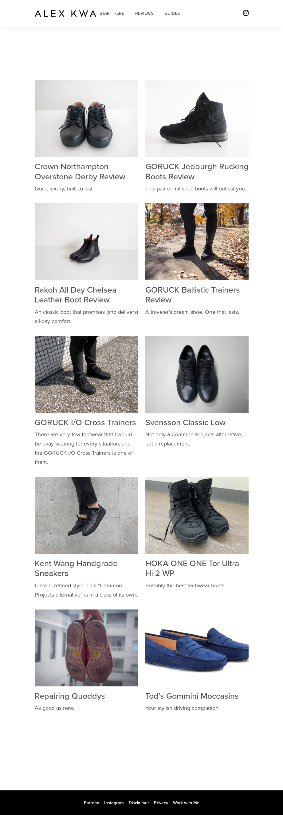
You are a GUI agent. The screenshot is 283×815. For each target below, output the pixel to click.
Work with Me (186, 802)
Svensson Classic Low (185, 422)
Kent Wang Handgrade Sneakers (76, 568)
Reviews (144, 13)
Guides (172, 13)
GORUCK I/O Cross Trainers (85, 422)
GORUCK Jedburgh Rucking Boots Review (197, 172)
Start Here (112, 13)
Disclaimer (139, 802)
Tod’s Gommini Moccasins (192, 696)
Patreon (91, 802)
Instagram (114, 802)
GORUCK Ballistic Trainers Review (192, 295)
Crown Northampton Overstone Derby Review (80, 172)
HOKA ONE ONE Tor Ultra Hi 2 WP (192, 568)
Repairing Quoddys (70, 696)
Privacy (161, 802)
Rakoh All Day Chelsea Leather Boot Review (75, 295)
